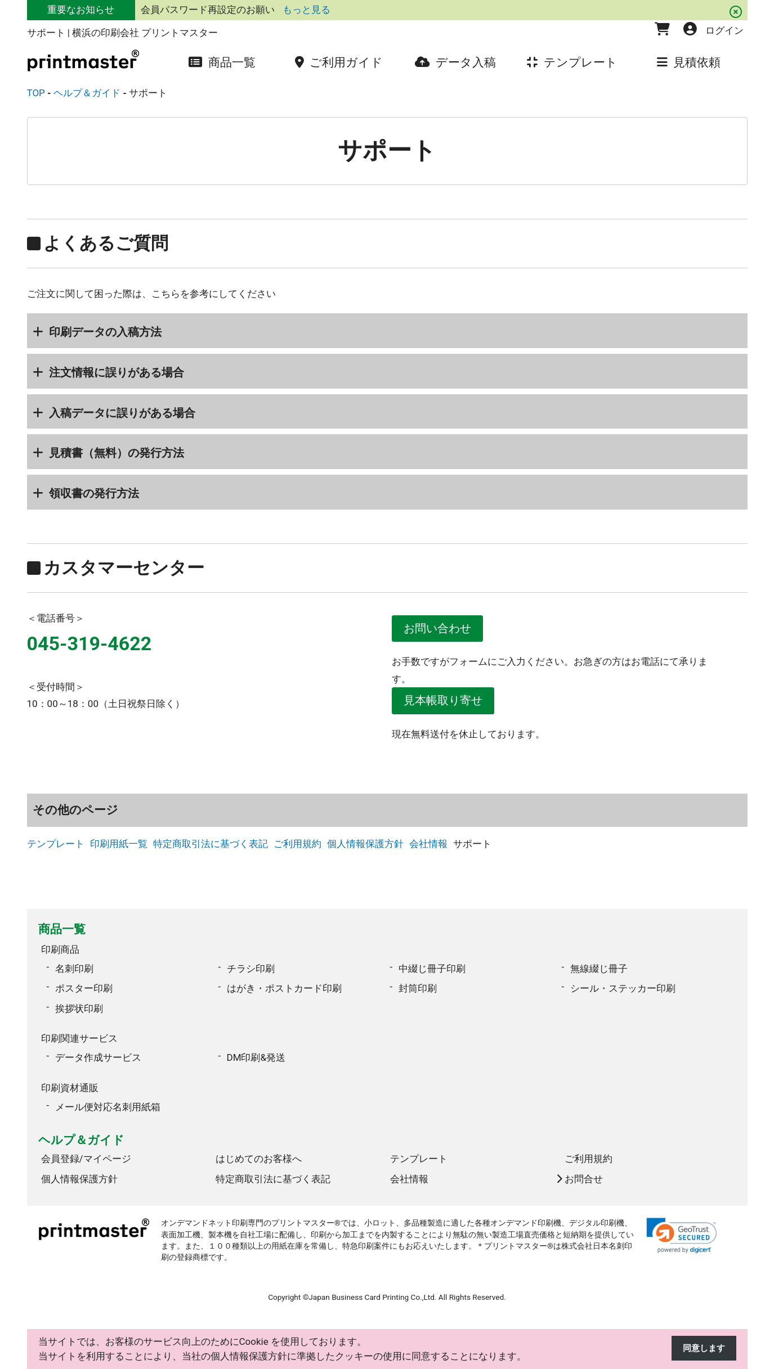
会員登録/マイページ (86, 1152)
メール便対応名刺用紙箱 (107, 1100)
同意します (701, 1348)
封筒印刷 (418, 989)
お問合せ (584, 1172)
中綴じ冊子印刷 (432, 969)
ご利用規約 (297, 848)
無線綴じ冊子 (599, 969)
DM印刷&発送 (256, 1054)
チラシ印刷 (251, 969)
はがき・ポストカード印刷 (284, 989)
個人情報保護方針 (365, 848)
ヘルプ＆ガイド (81, 1134)
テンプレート (55, 848)
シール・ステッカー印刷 (622, 989)
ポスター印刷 (84, 989)
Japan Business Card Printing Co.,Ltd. (372, 1290)
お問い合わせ (442, 629)
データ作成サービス (98, 1054)
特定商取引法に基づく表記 (210, 848)
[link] (681, 1228)
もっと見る (306, 9)
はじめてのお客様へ (259, 1152)
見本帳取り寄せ (447, 703)
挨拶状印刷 (79, 1009)
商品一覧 (62, 933)
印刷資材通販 (70, 1083)
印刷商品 (60, 952)
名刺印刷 (74, 969)
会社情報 (428, 848)
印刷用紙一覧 (118, 848)
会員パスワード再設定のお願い (209, 9)
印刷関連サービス (79, 1037)
